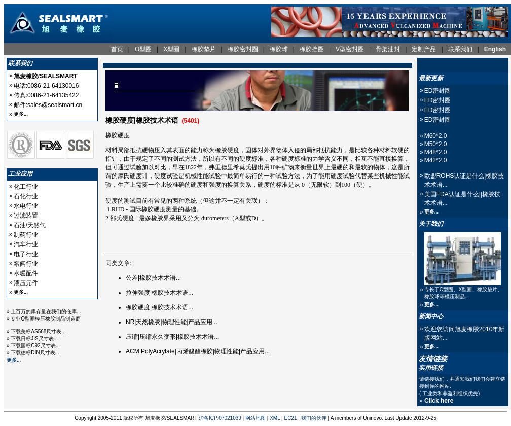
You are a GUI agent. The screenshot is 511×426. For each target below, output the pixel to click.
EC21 (290, 418)
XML (275, 418)
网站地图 (255, 418)
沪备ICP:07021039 (220, 418)
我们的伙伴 (313, 418)
